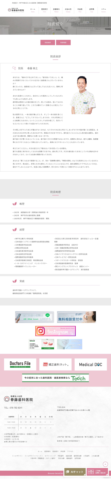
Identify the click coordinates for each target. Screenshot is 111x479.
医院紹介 (45, 10)
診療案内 (56, 10)
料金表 (80, 10)
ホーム (33, 10)
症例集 (92, 10)
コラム (104, 10)
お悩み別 (68, 10)
